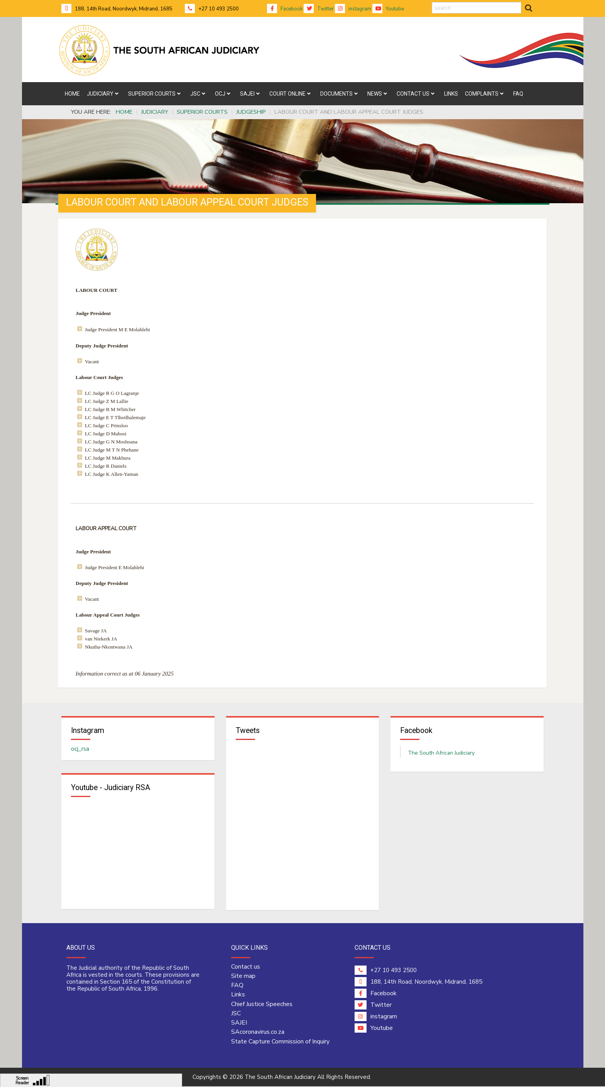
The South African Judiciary (441, 753)
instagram (353, 8)
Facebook (284, 8)
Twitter (319, 8)
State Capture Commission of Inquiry (280, 1042)
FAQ (237, 986)
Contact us (245, 967)
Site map (243, 976)
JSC (236, 1014)
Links (238, 995)
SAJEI (239, 1023)
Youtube (388, 8)
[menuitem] (72, 93)
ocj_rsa (80, 749)
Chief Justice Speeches (261, 1005)
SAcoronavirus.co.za (257, 1033)
